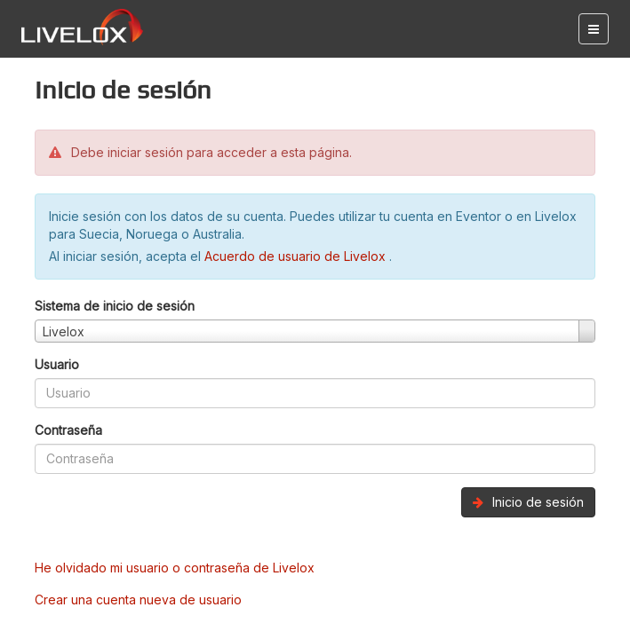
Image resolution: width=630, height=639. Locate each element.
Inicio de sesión (528, 501)
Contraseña (68, 430)
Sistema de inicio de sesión (115, 305)
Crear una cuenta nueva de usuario (138, 599)
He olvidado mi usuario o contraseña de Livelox (175, 567)
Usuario (57, 364)
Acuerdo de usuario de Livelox (296, 256)
